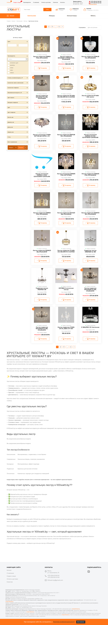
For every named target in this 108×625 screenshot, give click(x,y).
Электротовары (72, 15)
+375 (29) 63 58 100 (95, 1)
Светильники (31, 15)
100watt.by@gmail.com (55, 580)
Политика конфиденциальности (64, 622)
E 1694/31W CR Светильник (90, 327)
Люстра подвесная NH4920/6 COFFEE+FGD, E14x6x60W (66, 58)
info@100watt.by (9, 601)
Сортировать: (82, 27)
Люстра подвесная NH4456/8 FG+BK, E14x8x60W (90, 289)
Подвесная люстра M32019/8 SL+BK (90, 251)
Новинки (9, 2)
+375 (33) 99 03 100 (95, 3)
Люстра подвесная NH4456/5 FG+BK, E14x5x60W (42, 97)
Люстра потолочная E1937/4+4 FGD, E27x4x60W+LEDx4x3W (42, 175)
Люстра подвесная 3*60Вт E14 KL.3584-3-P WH (66, 327)
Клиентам (55, 2)
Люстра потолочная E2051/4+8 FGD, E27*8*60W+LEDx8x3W (90, 136)
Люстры (25, 21)
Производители (27, 2)
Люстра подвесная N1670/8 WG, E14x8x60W (66, 135)
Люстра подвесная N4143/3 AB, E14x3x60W (66, 213)
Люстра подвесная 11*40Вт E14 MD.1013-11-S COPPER (66, 251)
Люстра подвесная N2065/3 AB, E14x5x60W (42, 251)
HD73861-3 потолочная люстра (66, 288)
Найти (47, 9)
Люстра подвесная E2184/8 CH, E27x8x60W (90, 57)
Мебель (93, 15)
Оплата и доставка (46, 2)
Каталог (10, 16)
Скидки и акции (17, 2)
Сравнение (62, 8)
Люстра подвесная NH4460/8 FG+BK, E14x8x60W (42, 328)
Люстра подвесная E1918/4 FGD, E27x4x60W (42, 57)
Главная (9, 21)
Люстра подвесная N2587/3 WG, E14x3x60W (90, 213)
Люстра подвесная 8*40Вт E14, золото (90, 96)
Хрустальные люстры (33, 21)
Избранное (76, 8)
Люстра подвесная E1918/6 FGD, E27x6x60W (42, 213)
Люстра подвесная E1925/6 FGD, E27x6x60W (90, 174)
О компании (36, 2)
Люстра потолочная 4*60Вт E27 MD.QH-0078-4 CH (42, 135)
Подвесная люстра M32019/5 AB (42, 288)
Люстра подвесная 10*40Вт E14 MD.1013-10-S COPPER (66, 96)
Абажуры (52, 15)
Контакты (62, 2)
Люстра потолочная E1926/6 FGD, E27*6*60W (66, 174)
